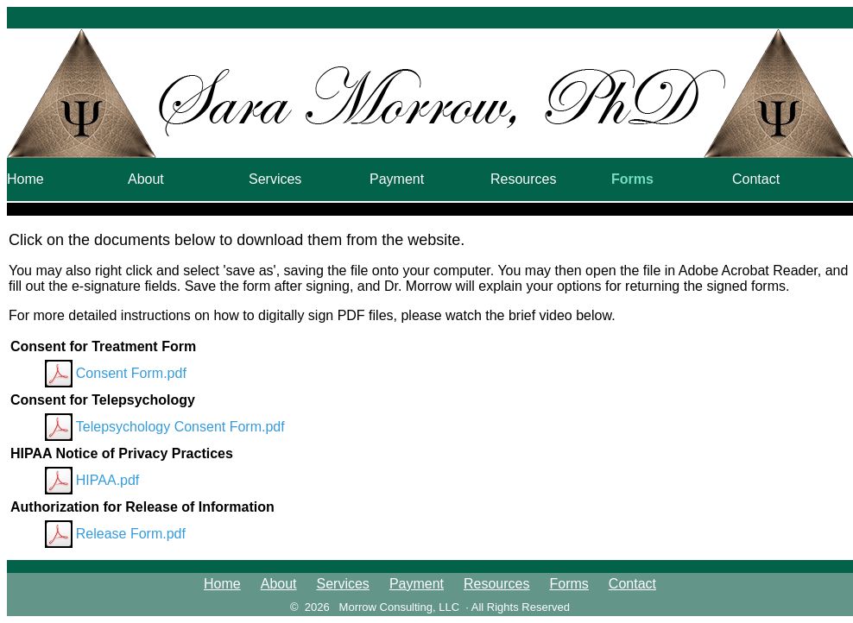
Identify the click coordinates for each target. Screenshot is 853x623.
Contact (756, 179)
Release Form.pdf (131, 533)
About (146, 179)
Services (275, 179)
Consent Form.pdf (131, 373)
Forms (632, 179)
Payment (397, 179)
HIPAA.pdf (108, 480)
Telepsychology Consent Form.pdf (180, 426)
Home (25, 179)
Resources (523, 179)
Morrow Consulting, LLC (399, 607)
